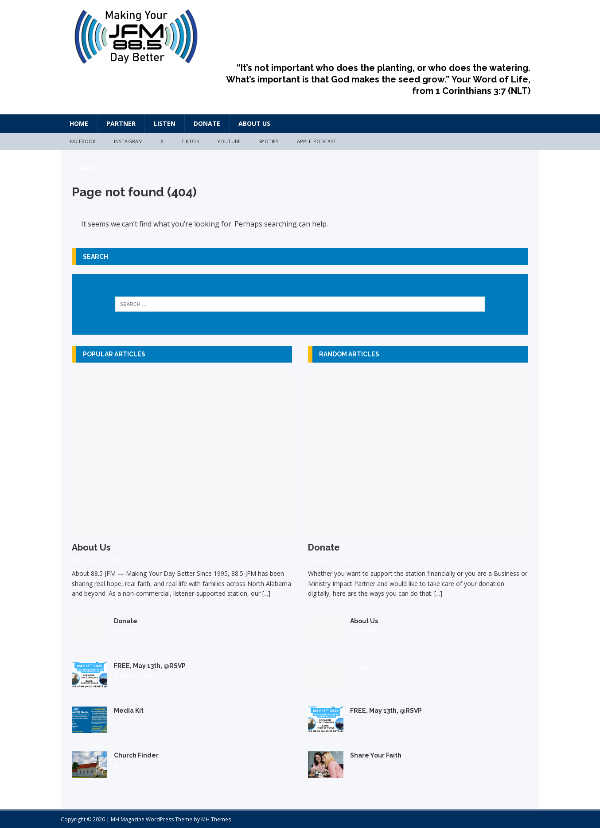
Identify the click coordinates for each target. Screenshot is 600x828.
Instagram (128, 141)
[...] (266, 593)
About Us (254, 123)
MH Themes (216, 819)
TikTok (190, 141)
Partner (121, 123)
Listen (164, 123)
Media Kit (129, 710)
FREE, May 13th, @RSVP (150, 665)
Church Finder (136, 755)
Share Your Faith (375, 755)
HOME (79, 123)
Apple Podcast (317, 141)
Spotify (268, 141)
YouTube (229, 141)
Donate (207, 123)
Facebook (83, 141)
